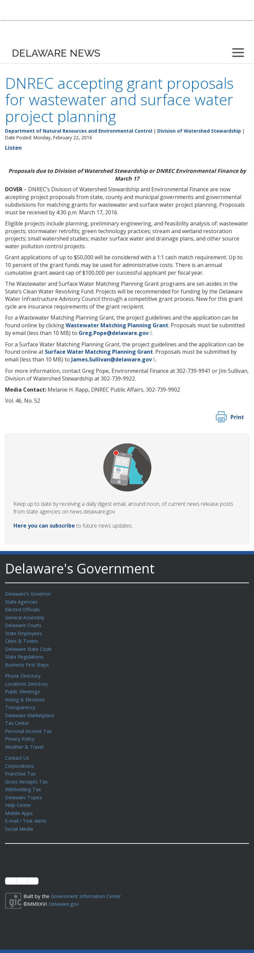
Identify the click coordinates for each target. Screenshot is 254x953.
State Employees (25, 631)
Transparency (21, 702)
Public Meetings (23, 687)
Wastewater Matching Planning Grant (117, 325)
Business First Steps (28, 661)
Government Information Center (88, 886)
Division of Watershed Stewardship (199, 131)
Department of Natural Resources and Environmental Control (78, 131)
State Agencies (22, 601)
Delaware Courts (24, 623)
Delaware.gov (64, 893)
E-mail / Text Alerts (27, 811)
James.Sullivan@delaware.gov (111, 359)
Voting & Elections (26, 695)
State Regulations (25, 654)
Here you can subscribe (44, 525)
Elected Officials (23, 608)
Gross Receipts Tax (28, 773)
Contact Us (17, 751)
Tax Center (18, 717)
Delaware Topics (24, 789)
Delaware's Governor (29, 593)
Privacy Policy (20, 732)
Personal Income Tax (29, 725)
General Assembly (26, 616)
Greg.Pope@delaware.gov (114, 333)
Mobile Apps (19, 804)
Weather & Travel (25, 740)
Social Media (19, 819)
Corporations (20, 758)
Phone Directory (24, 672)
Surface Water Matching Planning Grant (99, 351)
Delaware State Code (29, 646)
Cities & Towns (22, 638)
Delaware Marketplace (31, 710)
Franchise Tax (21, 766)
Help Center (19, 796)
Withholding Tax (23, 781)
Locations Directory (27, 680)
